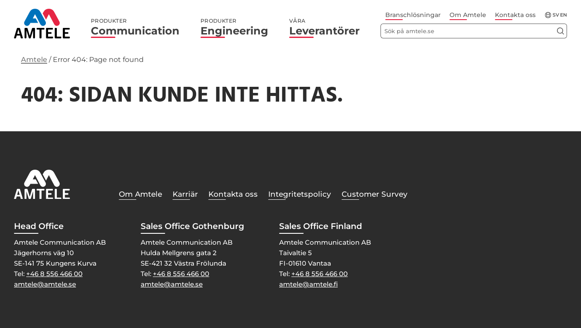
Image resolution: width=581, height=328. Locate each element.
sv (556, 15)
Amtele (34, 59)
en (563, 15)
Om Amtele (468, 15)
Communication (135, 27)
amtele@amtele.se (45, 284)
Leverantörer (324, 27)
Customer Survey (375, 194)
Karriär (185, 194)
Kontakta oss (515, 15)
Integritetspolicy (299, 194)
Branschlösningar (413, 15)
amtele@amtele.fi (308, 284)
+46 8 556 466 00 (54, 274)
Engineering (234, 27)
